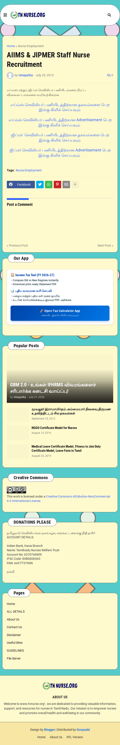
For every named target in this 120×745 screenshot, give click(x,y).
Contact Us (14, 627)
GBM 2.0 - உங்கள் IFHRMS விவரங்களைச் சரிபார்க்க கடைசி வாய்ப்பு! (53, 388)
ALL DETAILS (16, 611)
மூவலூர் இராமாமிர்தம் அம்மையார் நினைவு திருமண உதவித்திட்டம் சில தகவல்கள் (71, 411)
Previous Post (18, 245)
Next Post (104, 245)
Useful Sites (15, 642)
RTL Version (75, 737)
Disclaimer (14, 635)
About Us (13, 619)
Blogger (49, 729)
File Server (14, 658)
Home (11, 46)
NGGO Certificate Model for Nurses (54, 428)
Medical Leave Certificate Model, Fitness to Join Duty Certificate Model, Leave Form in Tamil (66, 449)
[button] (5, 15)
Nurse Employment (31, 46)
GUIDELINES (15, 650)
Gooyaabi (83, 729)
